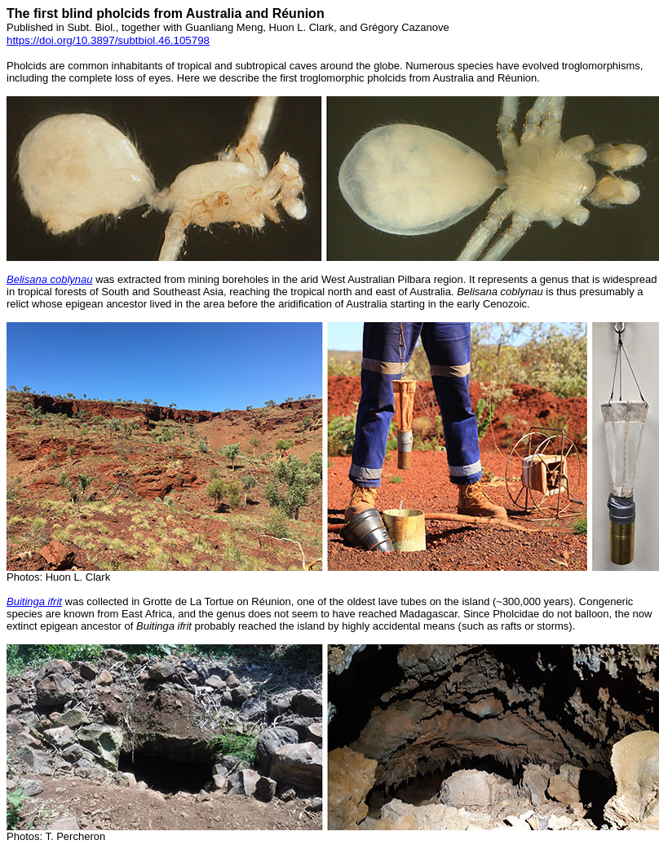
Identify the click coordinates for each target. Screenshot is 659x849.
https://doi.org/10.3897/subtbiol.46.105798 (108, 40)
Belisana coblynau (50, 279)
